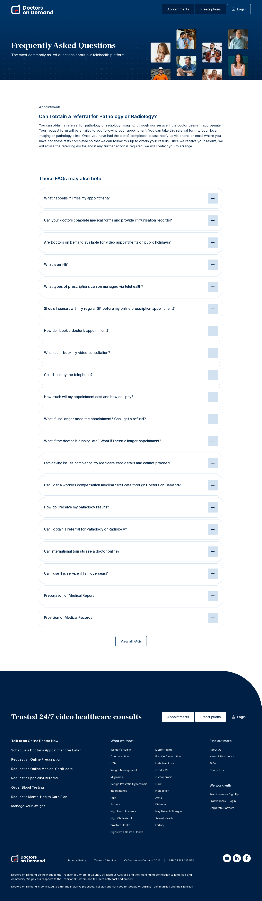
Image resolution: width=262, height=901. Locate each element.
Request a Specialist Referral (34, 778)
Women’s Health (121, 749)
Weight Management (124, 770)
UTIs (113, 763)
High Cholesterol (121, 818)
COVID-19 (161, 770)
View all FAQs (131, 641)
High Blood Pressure (124, 811)
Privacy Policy (77, 860)
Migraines (117, 777)
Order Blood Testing (27, 787)
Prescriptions (210, 9)
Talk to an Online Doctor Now (34, 741)
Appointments (178, 9)
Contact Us (217, 770)
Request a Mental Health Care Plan (39, 797)
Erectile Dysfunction (168, 756)
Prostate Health (120, 825)
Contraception (120, 756)
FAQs (213, 763)
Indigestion (162, 790)
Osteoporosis (163, 777)
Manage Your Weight (28, 806)
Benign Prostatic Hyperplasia (129, 784)
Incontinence (119, 790)
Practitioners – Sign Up (224, 794)
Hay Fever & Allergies (169, 811)
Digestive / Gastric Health (127, 832)
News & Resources (222, 756)
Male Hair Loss (164, 763)
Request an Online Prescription (36, 759)
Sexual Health (164, 818)
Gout (158, 784)
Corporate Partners (222, 807)
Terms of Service (105, 860)
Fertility (159, 825)
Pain (113, 797)
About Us (215, 749)
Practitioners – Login (223, 801)
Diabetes (161, 804)
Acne (158, 797)
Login (239, 9)
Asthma (115, 804)
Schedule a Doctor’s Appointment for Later (46, 750)
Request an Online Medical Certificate (42, 769)
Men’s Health (163, 749)
